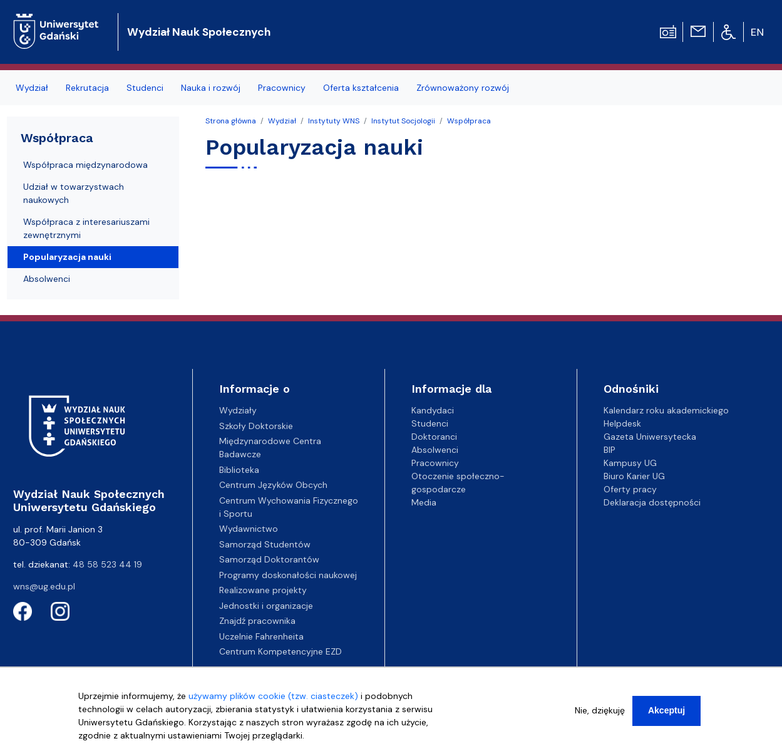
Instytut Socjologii (403, 121)
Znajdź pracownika (257, 620)
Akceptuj (666, 711)
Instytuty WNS (333, 121)
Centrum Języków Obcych (273, 484)
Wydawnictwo (248, 528)
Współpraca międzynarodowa (85, 164)
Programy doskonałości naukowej (288, 575)
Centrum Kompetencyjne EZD (280, 651)
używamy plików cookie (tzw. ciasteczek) (273, 696)
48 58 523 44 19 (107, 564)
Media (423, 502)
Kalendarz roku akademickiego (666, 410)
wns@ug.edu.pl (44, 586)
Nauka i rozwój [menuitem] (210, 87)
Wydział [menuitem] (32, 87)
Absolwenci (46, 278)
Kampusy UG (630, 463)
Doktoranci (434, 436)
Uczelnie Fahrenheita (261, 636)
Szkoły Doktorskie (256, 426)
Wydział (282, 121)
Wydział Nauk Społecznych (198, 32)
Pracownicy (435, 463)
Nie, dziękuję (600, 711)
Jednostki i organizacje (266, 605)
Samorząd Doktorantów (269, 559)
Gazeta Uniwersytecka (650, 436)
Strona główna (230, 121)
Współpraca (469, 121)
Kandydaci (432, 410)
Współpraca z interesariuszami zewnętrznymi (86, 228)
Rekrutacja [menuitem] (87, 87)
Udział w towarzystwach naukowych (73, 193)
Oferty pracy (630, 489)
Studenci (429, 423)
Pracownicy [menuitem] (282, 87)
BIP (609, 449)
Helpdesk (622, 423)
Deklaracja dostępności (652, 502)
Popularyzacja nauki (67, 256)
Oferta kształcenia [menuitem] (361, 87)
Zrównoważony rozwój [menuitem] (462, 87)
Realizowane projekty (263, 590)
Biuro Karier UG (634, 476)
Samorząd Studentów (265, 544)
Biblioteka (239, 469)
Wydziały (238, 410)
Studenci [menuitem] (144, 87)
